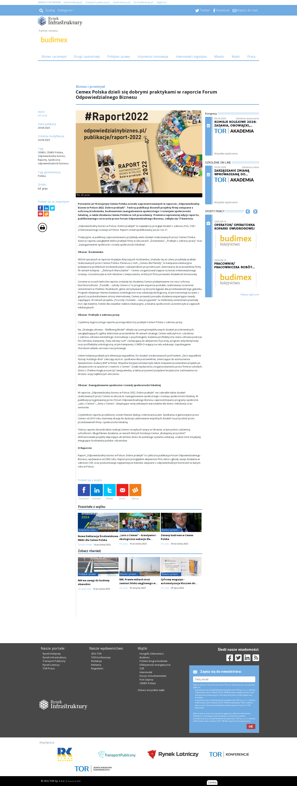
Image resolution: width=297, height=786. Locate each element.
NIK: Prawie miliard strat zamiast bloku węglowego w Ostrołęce (137, 583)
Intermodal (146, 672)
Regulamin (97, 668)
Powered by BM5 (74, 781)
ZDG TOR (96, 653)
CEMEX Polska (148, 683)
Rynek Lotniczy (51, 664)
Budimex (145, 657)
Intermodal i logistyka (191, 56)
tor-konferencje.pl (143, 2)
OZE (142, 668)
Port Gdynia (146, 679)
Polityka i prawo (118, 56)
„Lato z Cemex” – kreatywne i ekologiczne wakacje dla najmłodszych (137, 538)
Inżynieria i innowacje (153, 56)
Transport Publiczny (54, 661)
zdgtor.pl (161, 2)
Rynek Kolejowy (52, 653)
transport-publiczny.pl (97, 2)
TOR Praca (49, 668)
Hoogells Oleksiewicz (152, 653)
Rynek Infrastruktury (54, 657)
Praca (251, 56)
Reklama (96, 664)
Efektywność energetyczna (155, 664)
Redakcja (96, 661)
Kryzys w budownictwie (153, 675)
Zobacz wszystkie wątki (151, 690)
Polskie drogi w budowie (153, 661)
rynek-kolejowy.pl (72, 2)
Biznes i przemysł (54, 56)
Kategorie (65, 10)
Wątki (236, 56)
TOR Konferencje (101, 657)
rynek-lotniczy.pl (121, 2)
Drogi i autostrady (87, 56)
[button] (248, 217)
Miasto (219, 56)
